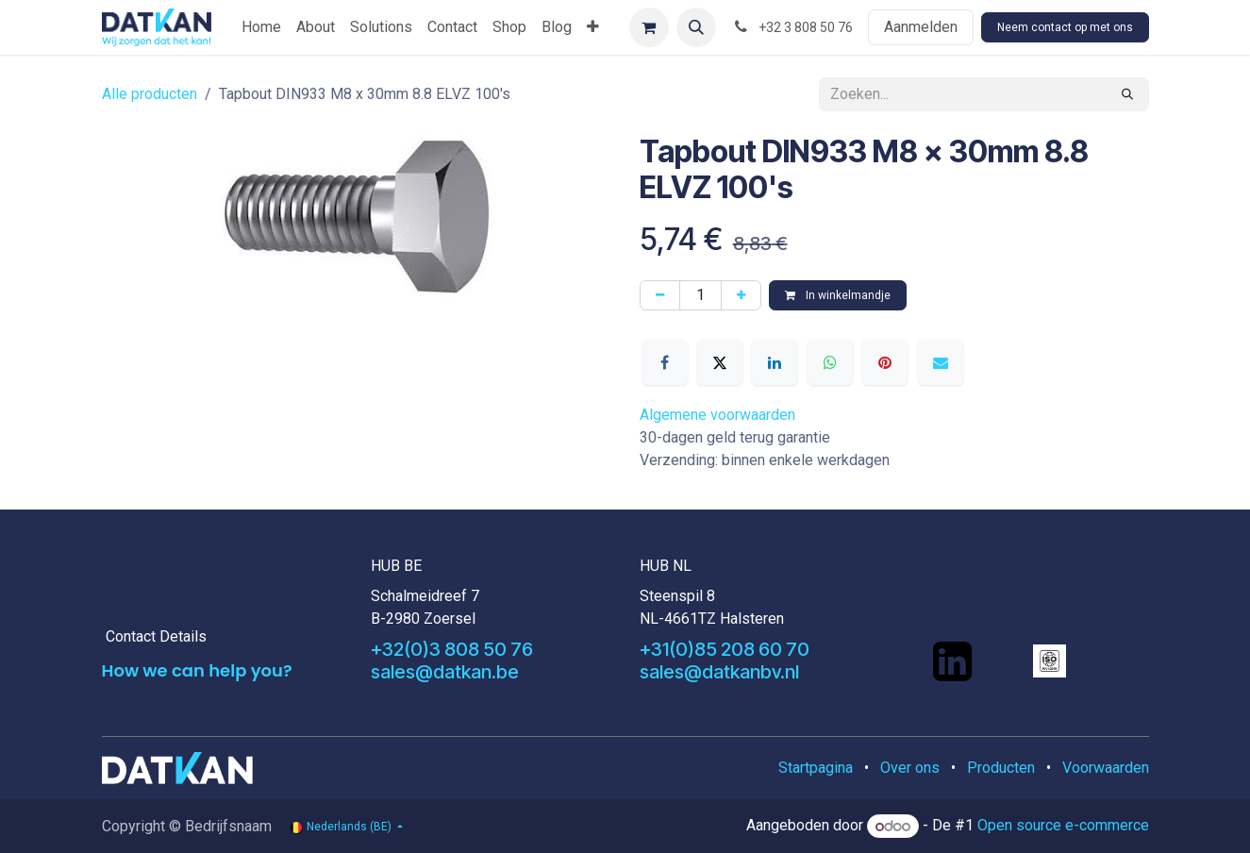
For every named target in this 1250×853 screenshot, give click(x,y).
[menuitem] (261, 27)
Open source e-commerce (1063, 826)
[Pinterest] (885, 362)
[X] (719, 362)
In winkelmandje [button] (838, 295)
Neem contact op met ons (1065, 27)
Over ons (910, 768)
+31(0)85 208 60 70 (724, 649)
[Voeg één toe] (741, 295)
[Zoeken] (1127, 94)
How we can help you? (197, 670)
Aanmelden (921, 27)
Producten (1001, 768)
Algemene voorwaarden (717, 415)
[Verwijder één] (660, 295)
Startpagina (815, 768)
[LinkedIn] (774, 362)
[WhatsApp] (830, 362)
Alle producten (149, 94)
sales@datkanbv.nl (719, 672)
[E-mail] (940, 362)
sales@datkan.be (445, 672)
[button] (696, 27)
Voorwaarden (1105, 768)
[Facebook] (665, 362)
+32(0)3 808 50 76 (452, 649)
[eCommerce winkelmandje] (649, 27)
